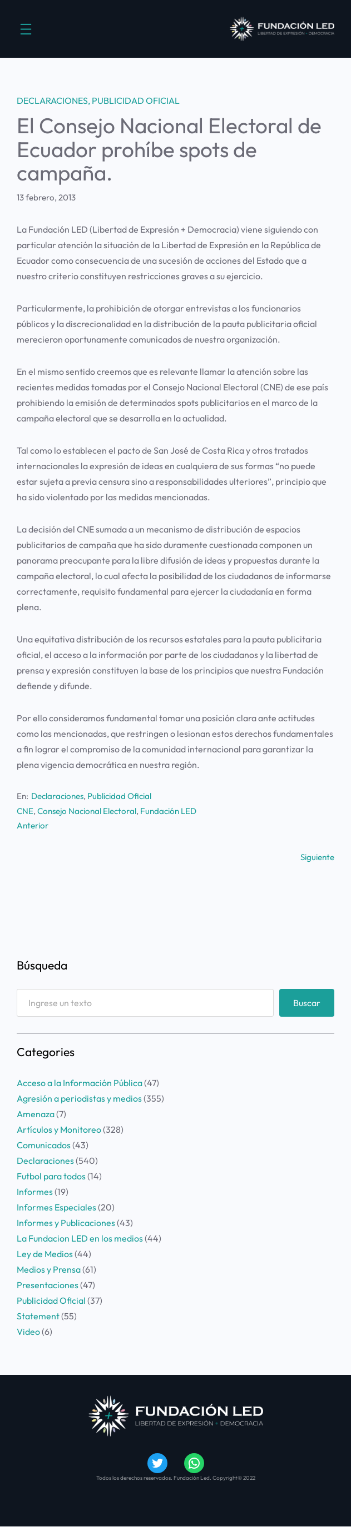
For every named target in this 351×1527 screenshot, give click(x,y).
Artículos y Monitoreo (59, 1129)
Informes (35, 1191)
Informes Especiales (56, 1207)
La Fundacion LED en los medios (80, 1238)
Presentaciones (47, 1284)
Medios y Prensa (49, 1269)
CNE (25, 811)
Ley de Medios (45, 1253)
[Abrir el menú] (26, 29)
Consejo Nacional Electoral (86, 811)
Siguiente (317, 857)
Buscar (306, 1002)
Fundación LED (168, 811)
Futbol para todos (51, 1176)
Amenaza (36, 1113)
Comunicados (44, 1145)
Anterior (32, 825)
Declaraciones (52, 100)
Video (28, 1331)
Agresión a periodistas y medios (79, 1098)
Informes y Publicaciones (66, 1222)
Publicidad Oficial (136, 100)
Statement (38, 1316)
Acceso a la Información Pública (79, 1082)
